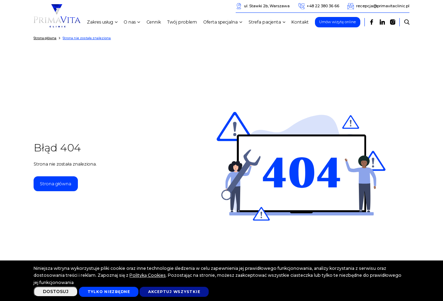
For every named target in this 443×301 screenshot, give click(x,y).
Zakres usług (103, 22)
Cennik (153, 22)
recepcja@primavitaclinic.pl (378, 6)
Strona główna (55, 183)
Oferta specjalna (223, 22)
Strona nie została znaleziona (87, 38)
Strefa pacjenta (267, 22)
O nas (133, 22)
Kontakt (300, 22)
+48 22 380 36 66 (318, 6)
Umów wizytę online (337, 22)
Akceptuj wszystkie (174, 292)
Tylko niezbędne (109, 292)
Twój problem (182, 22)
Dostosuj (56, 291)
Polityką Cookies (147, 275)
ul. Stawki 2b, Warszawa (263, 6)
